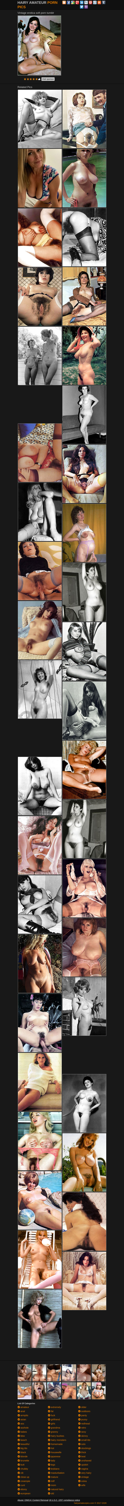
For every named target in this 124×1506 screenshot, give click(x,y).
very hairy (84, 1473)
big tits (22, 1448)
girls (51, 1423)
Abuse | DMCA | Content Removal (33, 1500)
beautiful (23, 1444)
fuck (51, 1415)
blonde (23, 1456)
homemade (55, 1444)
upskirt (83, 1464)
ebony (22, 1489)
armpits (23, 1415)
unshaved (84, 1460)
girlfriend (54, 1419)
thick (82, 1452)
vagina (83, 1469)
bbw (21, 1436)
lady (51, 1460)
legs (51, 1464)
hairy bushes (56, 1436)
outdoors (84, 1411)
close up (23, 1477)
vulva (82, 1481)
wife (81, 1485)
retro (82, 1427)
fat (50, 1411)
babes (22, 1432)
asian (22, 1419)
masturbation (56, 1473)
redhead (84, 1423)
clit (20, 1473)
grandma (54, 1427)
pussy (82, 1419)
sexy (82, 1432)
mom (52, 1485)
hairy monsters (57, 1440)
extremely (54, 1407)
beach (22, 1440)
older (82, 1407)
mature (53, 1477)
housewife (54, 1452)
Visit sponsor (48, 79)
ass (21, 1423)
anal (21, 1411)
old (51, 1493)
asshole (23, 1427)
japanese (54, 1456)
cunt (21, 1485)
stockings (84, 1448)
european (24, 1493)
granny (53, 1432)
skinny (83, 1436)
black (22, 1452)
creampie (24, 1481)
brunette (23, 1460)
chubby (23, 1469)
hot (51, 1448)
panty (82, 1415)
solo (81, 1444)
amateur (23, 1407)
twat (81, 1456)
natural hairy (56, 1489)
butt (21, 1464)
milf (51, 1481)
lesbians (53, 1469)
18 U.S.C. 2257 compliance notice (64, 1500)
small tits (84, 1440)
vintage (83, 1477)
